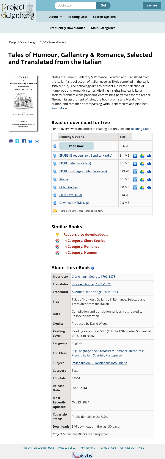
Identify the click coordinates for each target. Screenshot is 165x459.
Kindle (63, 179)
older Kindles (68, 187)
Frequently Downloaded (68, 28)
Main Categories (103, 28)
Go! (103, 5)
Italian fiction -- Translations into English (99, 363)
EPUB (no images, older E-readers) (83, 171)
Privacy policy (66, 447)
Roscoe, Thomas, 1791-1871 (91, 284)
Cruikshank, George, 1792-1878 (93, 277)
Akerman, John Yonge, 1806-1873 (95, 292)
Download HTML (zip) (74, 203)
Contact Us (127, 447)
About (55, 16)
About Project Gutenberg (38, 447)
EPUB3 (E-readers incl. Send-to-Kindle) (85, 155)
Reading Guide (141, 129)
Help (141, 447)
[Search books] (75, 5)
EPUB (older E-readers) (75, 163)
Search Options (104, 17)
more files (78, 210)
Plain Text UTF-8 (70, 195)
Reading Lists (77, 17)
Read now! (76, 146)
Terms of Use (107, 447)
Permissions (87, 447)
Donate (152, 5)
